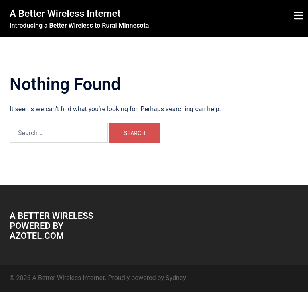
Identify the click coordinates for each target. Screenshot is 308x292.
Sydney (176, 278)
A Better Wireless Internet (65, 13)
